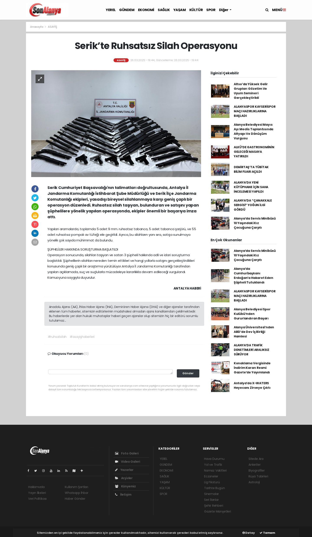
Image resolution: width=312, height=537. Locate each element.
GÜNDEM (127, 9)
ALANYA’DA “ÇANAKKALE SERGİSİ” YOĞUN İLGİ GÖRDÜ (253, 205)
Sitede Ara (256, 459)
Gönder (188, 373)
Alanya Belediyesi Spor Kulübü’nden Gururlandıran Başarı (252, 314)
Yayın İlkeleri (37, 493)
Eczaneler (211, 476)
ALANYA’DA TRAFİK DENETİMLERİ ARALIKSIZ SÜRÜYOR (251, 349)
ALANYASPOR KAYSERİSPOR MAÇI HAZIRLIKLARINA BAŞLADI (255, 111)
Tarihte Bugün (214, 488)
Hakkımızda (36, 487)
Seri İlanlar (211, 500)
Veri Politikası (37, 498)
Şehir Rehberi (213, 505)
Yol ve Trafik (213, 464)
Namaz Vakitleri (215, 470)
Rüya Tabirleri (258, 476)
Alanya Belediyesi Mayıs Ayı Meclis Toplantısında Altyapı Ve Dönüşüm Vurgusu (253, 131)
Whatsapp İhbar (76, 493)
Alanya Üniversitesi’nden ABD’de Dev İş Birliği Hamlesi (254, 331)
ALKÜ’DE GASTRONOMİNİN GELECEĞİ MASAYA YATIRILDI (254, 151)
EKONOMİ (146, 9)
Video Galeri (127, 461)
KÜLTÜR (196, 9)
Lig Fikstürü (212, 482)
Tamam (267, 533)
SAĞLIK (164, 9)
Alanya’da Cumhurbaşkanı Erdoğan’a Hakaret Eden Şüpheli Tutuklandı (253, 276)
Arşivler (124, 478)
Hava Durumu (214, 459)
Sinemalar (211, 494)
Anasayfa (37, 27)
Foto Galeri (127, 453)
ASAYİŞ (52, 27)
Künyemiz (125, 486)
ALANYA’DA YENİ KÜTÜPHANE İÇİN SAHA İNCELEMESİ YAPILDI (251, 187)
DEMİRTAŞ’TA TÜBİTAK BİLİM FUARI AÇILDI (251, 169)
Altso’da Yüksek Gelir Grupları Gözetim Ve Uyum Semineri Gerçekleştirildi (251, 91)
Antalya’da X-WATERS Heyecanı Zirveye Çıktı (252, 385)
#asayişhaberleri (82, 337)
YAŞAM (179, 9)
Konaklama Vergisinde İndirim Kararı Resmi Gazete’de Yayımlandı (252, 367)
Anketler (254, 464)
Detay (248, 533)
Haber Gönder (75, 498)
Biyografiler (257, 470)
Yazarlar (124, 470)
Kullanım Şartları (76, 487)
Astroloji (254, 482)
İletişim (123, 494)
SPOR (210, 9)
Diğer (224, 9)
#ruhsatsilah (57, 337)
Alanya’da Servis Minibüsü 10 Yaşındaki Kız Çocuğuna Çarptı (255, 223)
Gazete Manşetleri (217, 511)
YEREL (111, 9)
